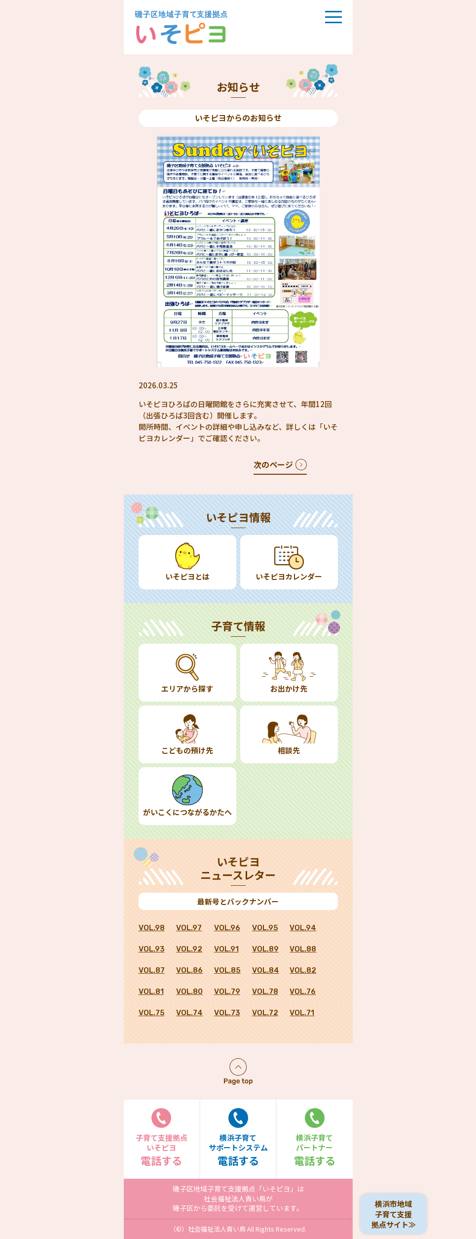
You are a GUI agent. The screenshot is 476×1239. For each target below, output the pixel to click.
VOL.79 (227, 991)
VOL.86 (189, 970)
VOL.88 (303, 949)
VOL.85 (227, 970)
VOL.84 (265, 970)
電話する (162, 1138)
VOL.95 (265, 927)
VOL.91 (226, 949)
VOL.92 (189, 949)
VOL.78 (265, 991)
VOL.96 (227, 927)
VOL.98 (152, 927)
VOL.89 (265, 949)
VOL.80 (189, 991)
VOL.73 (227, 1012)
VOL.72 (265, 1012)
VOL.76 (303, 991)
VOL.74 (189, 1012)
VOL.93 (152, 949)
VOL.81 (151, 991)
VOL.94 (303, 927)
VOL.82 (303, 970)
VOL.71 (302, 1012)
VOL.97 (189, 927)
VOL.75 (152, 1012)
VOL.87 (152, 970)
